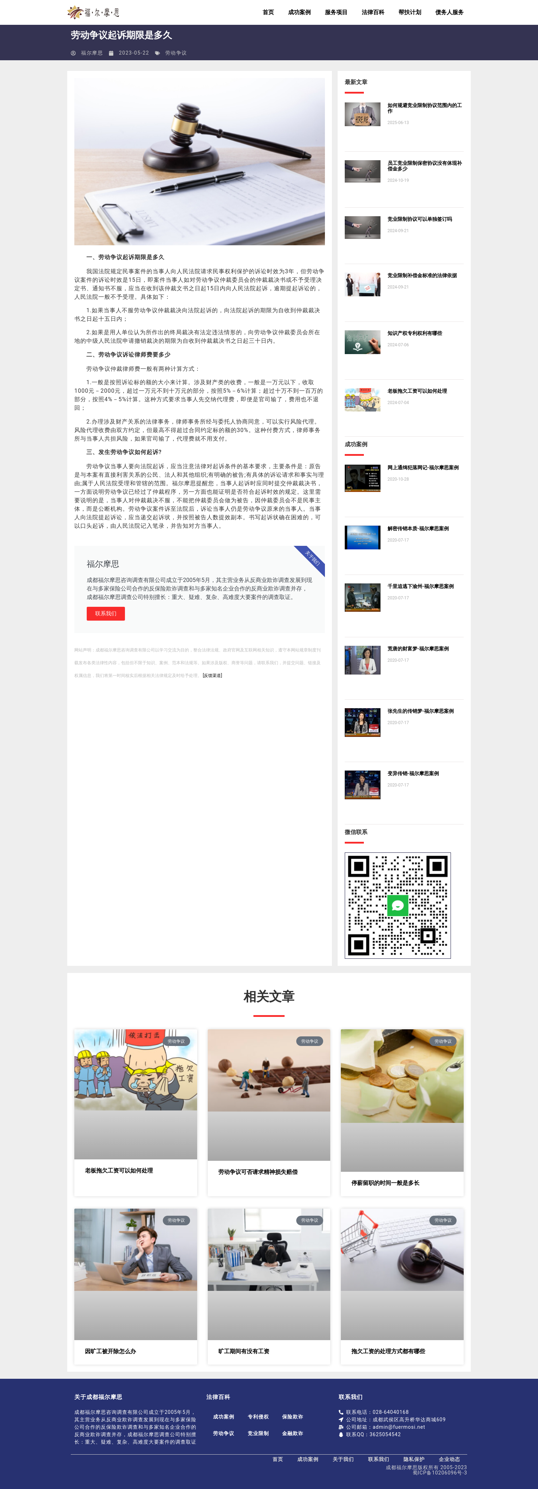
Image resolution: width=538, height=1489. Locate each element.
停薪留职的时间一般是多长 (385, 1183)
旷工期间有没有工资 (243, 1351)
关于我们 (343, 1459)
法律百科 (373, 12)
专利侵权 (259, 1417)
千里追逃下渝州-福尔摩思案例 (421, 586)
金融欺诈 (294, 1433)
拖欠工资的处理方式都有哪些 (388, 1351)
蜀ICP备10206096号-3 (440, 1473)
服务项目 (336, 12)
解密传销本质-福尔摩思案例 (418, 528)
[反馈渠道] (212, 675)
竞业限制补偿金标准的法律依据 (422, 275)
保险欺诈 (294, 1417)
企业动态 (449, 1459)
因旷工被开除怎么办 (110, 1351)
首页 (268, 12)
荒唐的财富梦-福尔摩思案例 (418, 648)
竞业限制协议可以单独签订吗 (420, 219)
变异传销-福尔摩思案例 (413, 773)
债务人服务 (449, 12)
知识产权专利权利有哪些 (415, 333)
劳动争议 (176, 53)
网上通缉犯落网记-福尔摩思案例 (423, 467)
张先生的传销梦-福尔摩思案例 (421, 711)
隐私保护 (414, 1459)
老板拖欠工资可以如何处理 (417, 391)
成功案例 (299, 12)
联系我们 (105, 613)
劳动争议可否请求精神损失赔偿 (258, 1172)
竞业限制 (259, 1433)
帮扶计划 (410, 12)
